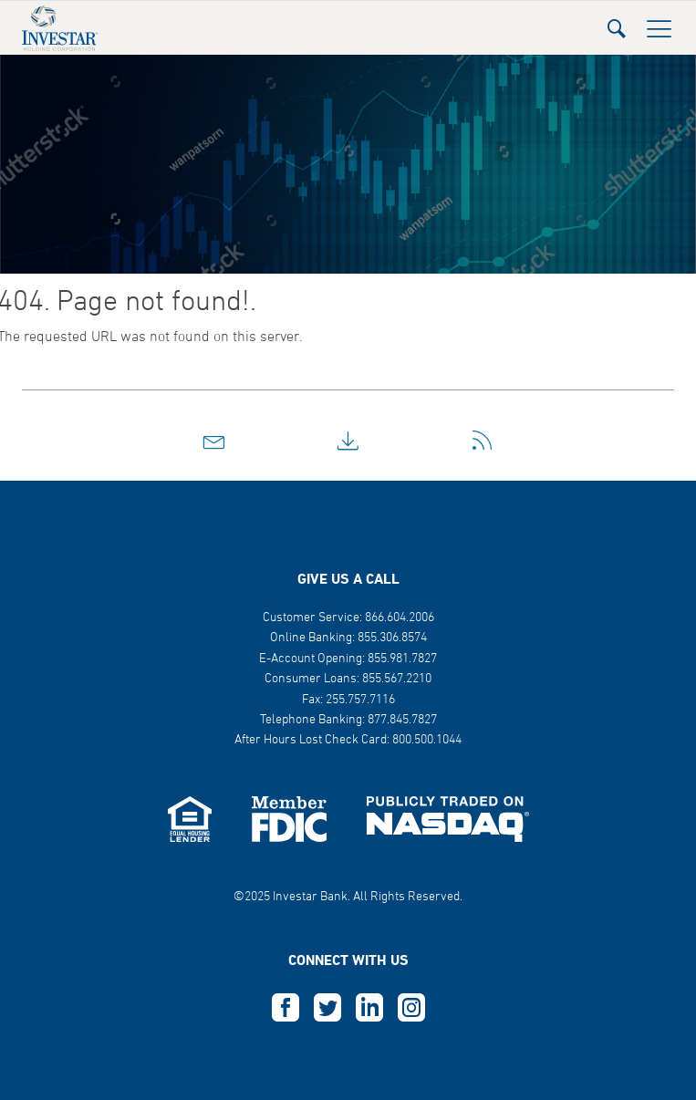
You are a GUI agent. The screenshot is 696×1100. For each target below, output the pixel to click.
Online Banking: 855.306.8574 (348, 638)
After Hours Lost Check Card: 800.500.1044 (348, 740)
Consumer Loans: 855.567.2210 (348, 679)
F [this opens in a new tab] (285, 1008)
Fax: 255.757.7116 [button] (348, 700)
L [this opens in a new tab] (369, 1008)
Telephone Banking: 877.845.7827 (348, 720)
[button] (617, 23)
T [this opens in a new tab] (327, 1008)
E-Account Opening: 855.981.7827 (348, 659)
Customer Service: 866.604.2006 (348, 618)
